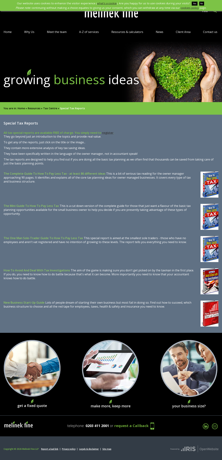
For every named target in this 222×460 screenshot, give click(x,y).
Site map (106, 449)
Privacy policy (69, 449)
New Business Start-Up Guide (24, 303)
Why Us (29, 32)
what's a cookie (107, 3)
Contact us (210, 32)
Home (8, 32)
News (159, 32)
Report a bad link (49, 449)
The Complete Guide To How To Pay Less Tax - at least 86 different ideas (54, 174)
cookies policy (190, 7)
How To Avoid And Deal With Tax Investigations (37, 270)
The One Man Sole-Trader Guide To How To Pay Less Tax (43, 238)
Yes (194, 3)
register (108, 133)
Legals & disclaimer (89, 449)
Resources (34, 108)
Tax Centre (50, 108)
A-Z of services (89, 32)
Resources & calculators (127, 32)
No (201, 3)
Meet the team (57, 32)
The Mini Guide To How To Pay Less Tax (31, 206)
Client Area (183, 32)
